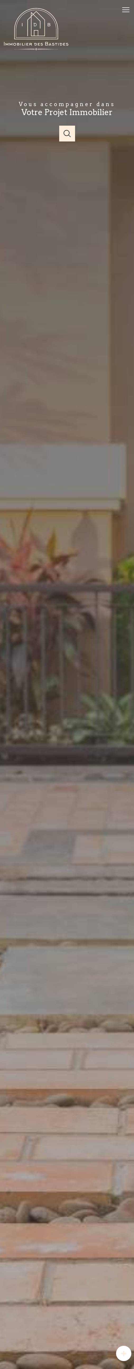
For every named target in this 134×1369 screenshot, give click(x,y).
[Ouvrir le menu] (127, 9)
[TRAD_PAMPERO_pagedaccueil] (36, 49)
